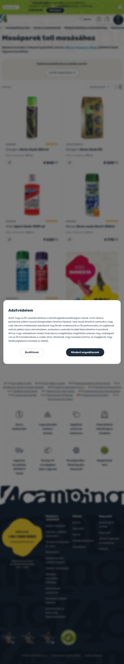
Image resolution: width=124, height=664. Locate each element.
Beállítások (32, 352)
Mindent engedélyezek (85, 352)
